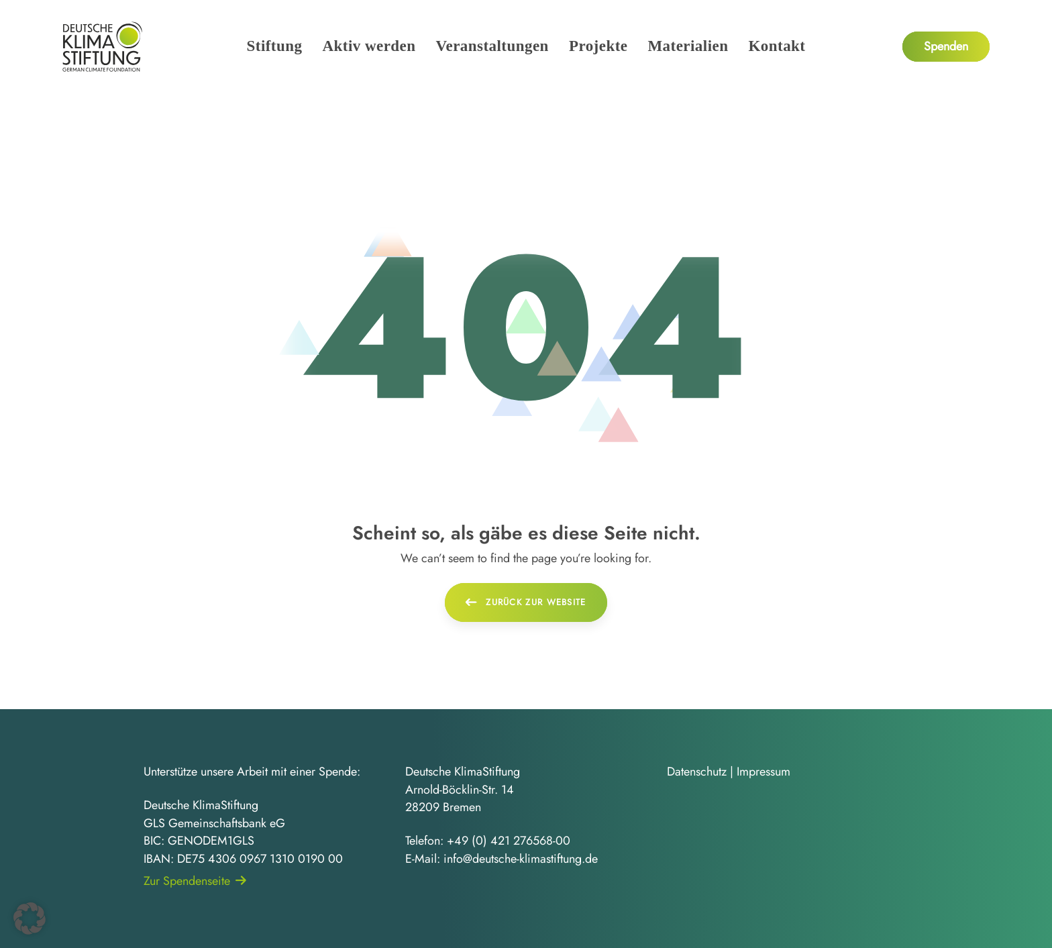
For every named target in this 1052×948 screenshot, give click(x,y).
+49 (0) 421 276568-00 (508, 840)
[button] (29, 918)
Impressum (763, 771)
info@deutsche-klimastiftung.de (520, 858)
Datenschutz (697, 771)
